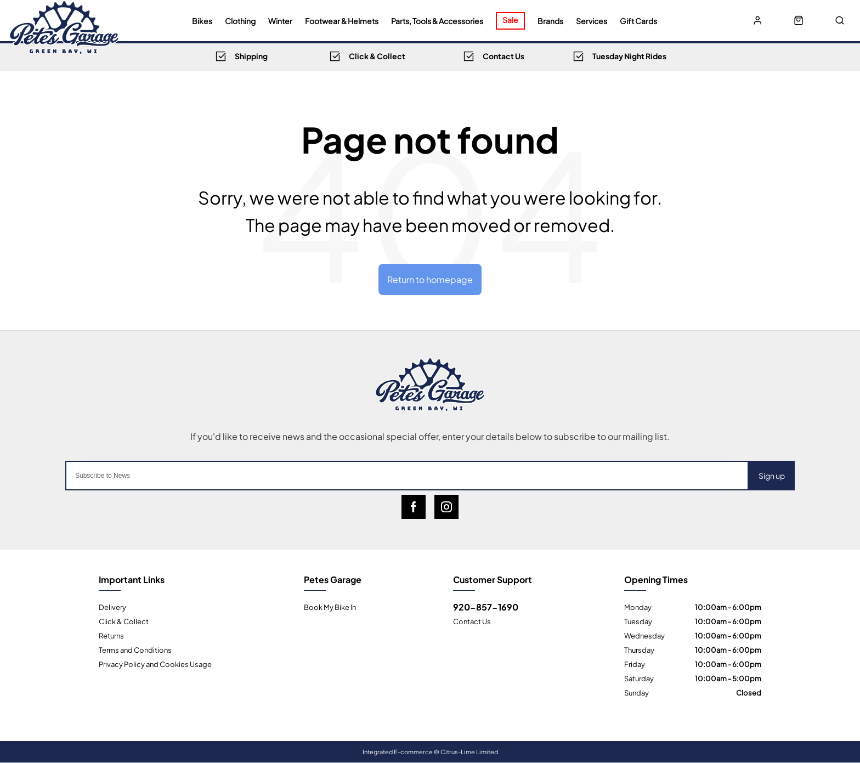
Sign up (772, 475)
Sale (510, 19)
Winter (280, 21)
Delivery (112, 607)
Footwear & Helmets (341, 21)
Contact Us (472, 621)
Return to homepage (430, 279)
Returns (111, 635)
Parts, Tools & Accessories (437, 21)
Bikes (202, 21)
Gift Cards (638, 21)
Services (591, 21)
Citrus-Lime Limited (469, 751)
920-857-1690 (485, 607)
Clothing (240, 21)
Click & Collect (124, 621)
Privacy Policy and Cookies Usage (155, 664)
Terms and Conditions (135, 649)
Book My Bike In (330, 607)
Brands (550, 21)
